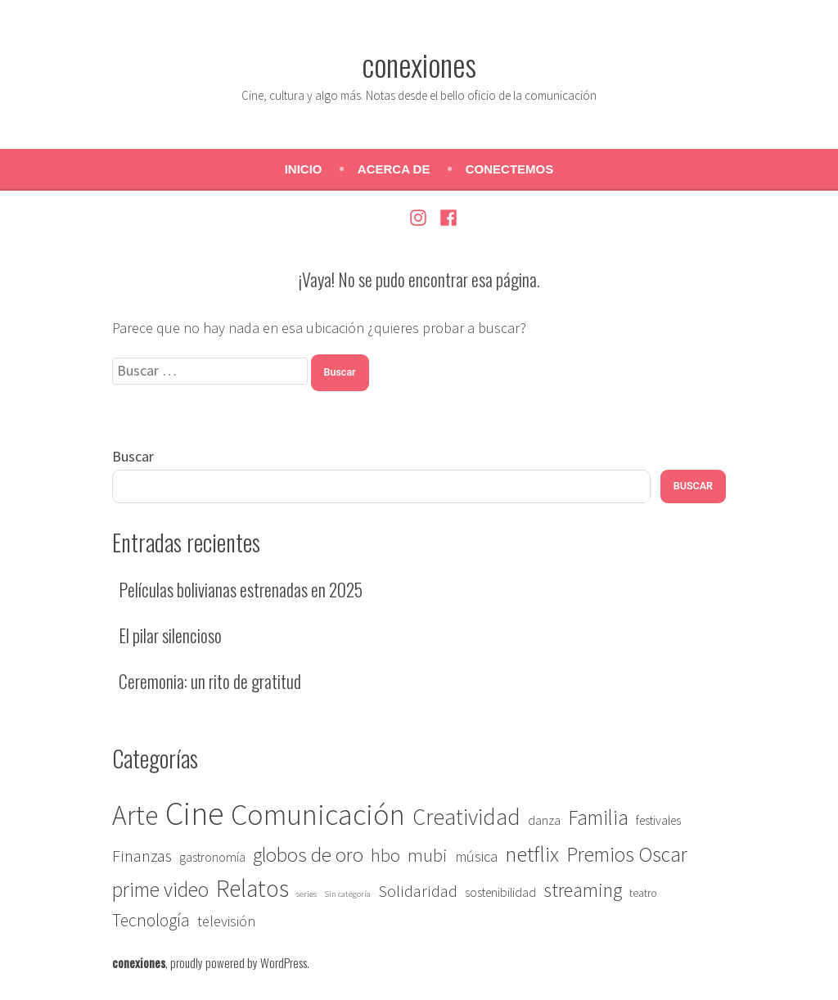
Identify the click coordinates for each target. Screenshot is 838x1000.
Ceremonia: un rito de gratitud (210, 681)
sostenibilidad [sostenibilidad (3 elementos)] (500, 892)
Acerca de (394, 169)
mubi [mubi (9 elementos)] (428, 855)
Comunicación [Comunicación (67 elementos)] (318, 814)
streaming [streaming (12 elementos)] (582, 890)
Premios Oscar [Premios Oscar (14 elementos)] (626, 854)
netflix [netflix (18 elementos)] (532, 853)
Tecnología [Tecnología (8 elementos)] (151, 920)
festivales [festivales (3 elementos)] (658, 820)
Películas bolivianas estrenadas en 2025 (241, 589)
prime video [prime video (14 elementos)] (160, 889)
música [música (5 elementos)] (476, 856)
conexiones (419, 64)
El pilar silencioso (170, 635)
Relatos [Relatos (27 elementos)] (252, 888)
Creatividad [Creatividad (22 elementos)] (466, 816)
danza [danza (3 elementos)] (544, 820)
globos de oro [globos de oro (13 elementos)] (308, 854)
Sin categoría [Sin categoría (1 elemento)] (347, 894)
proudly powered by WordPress (238, 962)
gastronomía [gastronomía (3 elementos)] (212, 857)
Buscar (133, 456)
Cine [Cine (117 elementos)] (194, 813)
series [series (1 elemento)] (306, 894)
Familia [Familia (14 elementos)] (598, 817)
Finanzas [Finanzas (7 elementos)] (142, 856)
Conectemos (510, 169)
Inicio (303, 169)
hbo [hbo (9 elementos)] (385, 855)
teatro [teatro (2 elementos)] (643, 893)
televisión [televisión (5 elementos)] (226, 921)
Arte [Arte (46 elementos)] (135, 815)
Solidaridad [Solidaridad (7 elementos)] (417, 891)
